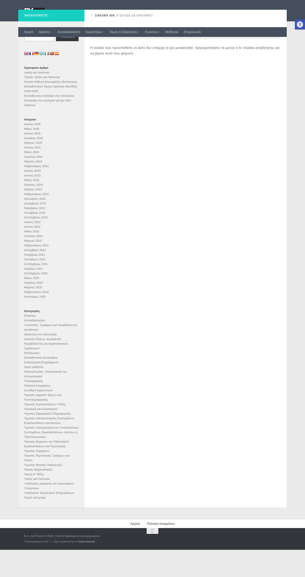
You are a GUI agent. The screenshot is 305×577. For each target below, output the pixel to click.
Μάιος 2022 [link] (31, 258)
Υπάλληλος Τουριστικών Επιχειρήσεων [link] (49, 520)
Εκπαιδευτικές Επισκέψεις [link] (41, 384)
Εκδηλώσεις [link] (32, 380)
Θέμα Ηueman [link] (87, 568)
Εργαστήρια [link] (93, 32)
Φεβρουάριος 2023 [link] (36, 221)
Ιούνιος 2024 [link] (32, 174)
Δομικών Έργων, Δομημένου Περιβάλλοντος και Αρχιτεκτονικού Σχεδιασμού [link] (46, 370)
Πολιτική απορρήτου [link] (161, 551)
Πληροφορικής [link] (33, 408)
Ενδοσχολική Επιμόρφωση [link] (41, 389)
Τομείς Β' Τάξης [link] (34, 501)
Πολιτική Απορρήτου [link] (37, 412)
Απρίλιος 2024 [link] (33, 184)
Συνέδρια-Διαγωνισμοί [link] (38, 417)
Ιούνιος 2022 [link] (32, 253)
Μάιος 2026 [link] (31, 156)
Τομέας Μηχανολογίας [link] (38, 496)
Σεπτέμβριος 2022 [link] (36, 244)
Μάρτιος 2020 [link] (33, 314)
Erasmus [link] (30, 342)
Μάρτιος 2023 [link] (33, 216)
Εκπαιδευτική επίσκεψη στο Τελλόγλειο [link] (49, 123)
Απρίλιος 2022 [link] (33, 263)
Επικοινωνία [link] (192, 32)
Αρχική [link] (28, 32)
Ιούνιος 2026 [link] (32, 151)
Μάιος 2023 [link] (31, 207)
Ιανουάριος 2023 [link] (35, 225)
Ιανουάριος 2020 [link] (35, 323)
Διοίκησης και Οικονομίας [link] (40, 361)
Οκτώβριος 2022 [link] (35, 239)
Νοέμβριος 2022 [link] (34, 235)
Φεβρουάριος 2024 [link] (36, 193)
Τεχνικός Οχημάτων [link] (36, 478)
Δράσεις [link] (44, 32)
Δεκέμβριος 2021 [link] (35, 277)
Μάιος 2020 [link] (31, 305)
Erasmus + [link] (152, 32)
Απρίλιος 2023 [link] (33, 212)
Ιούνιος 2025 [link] (32, 160)
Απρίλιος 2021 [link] (33, 295)
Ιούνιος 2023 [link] (32, 202)
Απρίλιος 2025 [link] (33, 165)
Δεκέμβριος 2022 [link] (35, 230)
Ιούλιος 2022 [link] (32, 249)
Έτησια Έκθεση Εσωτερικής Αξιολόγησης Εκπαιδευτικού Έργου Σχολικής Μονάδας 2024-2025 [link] (50, 113)
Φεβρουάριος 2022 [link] (36, 272)
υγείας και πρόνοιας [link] (37, 99)
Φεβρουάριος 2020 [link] (36, 319)
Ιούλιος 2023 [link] (32, 198)
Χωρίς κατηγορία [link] (35, 524)
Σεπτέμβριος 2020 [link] (36, 300)
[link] (300, 24)
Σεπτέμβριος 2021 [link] (36, 291)
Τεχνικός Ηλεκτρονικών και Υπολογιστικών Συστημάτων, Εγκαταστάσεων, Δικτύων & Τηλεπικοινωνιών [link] (51, 459)
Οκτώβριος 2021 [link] (35, 286)
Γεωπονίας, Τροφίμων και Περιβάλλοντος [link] (50, 352)
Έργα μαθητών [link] (34, 394)
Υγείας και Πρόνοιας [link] (37, 506)
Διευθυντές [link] (31, 356)
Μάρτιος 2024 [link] (33, 188)
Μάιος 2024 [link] (31, 179)
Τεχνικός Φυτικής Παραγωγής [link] (43, 492)
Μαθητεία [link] (171, 32)
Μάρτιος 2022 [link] (33, 267)
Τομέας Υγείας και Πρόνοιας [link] (42, 104)
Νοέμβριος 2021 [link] (34, 281)
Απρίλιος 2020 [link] (33, 309)
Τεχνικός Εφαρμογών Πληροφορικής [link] (47, 440)
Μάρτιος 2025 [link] (33, 170)
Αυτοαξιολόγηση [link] (69, 32)
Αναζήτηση (31, 56)
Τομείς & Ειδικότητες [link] (124, 32)
